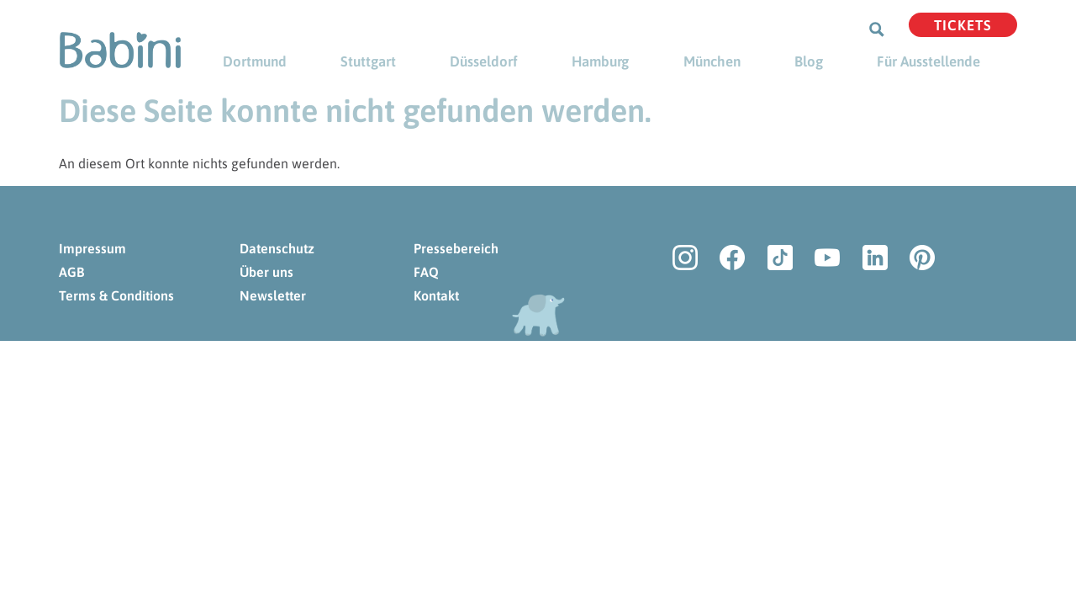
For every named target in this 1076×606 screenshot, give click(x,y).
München (712, 61)
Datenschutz (277, 248)
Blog (808, 61)
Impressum (92, 248)
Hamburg (600, 61)
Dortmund (255, 61)
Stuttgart (368, 61)
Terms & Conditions (116, 295)
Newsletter (273, 295)
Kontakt (436, 295)
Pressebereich (456, 248)
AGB (71, 271)
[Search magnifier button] (876, 29)
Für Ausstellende (928, 61)
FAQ (426, 271)
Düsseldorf (484, 61)
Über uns (266, 271)
